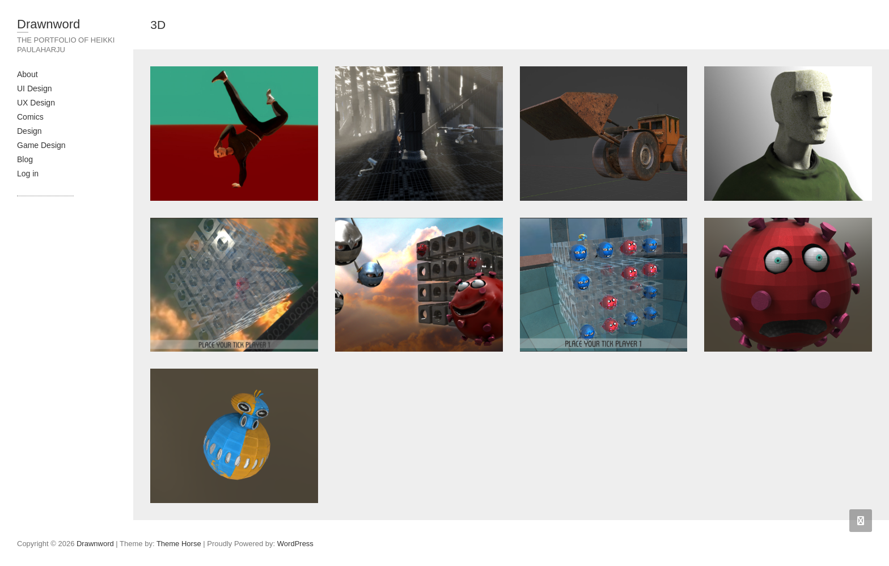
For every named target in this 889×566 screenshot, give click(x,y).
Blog (25, 159)
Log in (28, 173)
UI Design (34, 88)
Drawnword (48, 24)
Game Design (41, 145)
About (27, 74)
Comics (30, 116)
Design (29, 131)
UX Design (36, 102)
